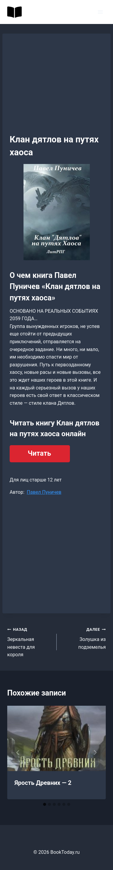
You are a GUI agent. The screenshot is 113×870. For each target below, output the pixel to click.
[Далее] (94, 752)
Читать (39, 453)
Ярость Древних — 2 (42, 782)
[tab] (44, 804)
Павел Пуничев (44, 492)
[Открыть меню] (100, 11)
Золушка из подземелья (83, 637)
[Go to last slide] (18, 752)
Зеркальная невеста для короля (29, 641)
